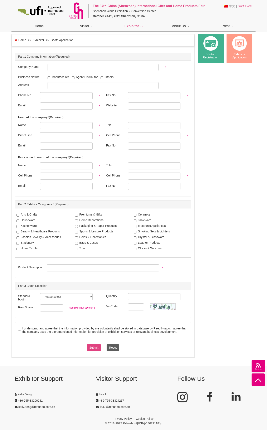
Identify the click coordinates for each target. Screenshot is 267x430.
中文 (232, 6)
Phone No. (25, 95)
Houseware (25, 220)
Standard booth (24, 297)
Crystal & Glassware (149, 237)
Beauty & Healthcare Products (38, 231)
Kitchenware (26, 226)
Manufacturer (58, 77)
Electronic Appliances (150, 226)
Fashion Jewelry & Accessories (38, 237)
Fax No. (111, 95)
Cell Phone (113, 135)
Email (21, 105)
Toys (80, 248)
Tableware (142, 220)
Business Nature (29, 77)
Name (22, 125)
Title (109, 125)
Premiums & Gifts (88, 215)
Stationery (25, 243)
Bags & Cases (86, 243)
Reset (113, 347)
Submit (93, 347)
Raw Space (25, 307)
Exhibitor (133, 26)
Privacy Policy (122, 418)
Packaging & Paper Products (96, 226)
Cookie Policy (145, 418)
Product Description (30, 267)
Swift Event (245, 6)
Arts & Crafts (26, 215)
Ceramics (142, 215)
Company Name (28, 66)
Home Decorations (89, 220)
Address (23, 85)
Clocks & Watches (147, 248)
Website (111, 105)
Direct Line (25, 135)
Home (39, 26)
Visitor (86, 26)
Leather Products (147, 243)
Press (228, 26)
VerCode (111, 306)
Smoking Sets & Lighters (152, 231)
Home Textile (27, 248)
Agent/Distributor (85, 77)
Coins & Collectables (90, 237)
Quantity (111, 296)
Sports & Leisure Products (94, 231)
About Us (180, 26)
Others (107, 77)
